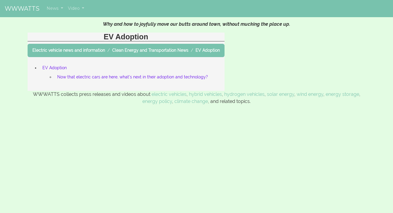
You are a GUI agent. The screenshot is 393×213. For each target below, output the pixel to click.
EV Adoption (207, 50)
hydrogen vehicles (244, 94)
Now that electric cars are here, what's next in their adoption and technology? (132, 77)
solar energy (280, 94)
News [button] (53, 8)
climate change (191, 101)
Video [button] (74, 8)
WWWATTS (22, 8)
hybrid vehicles (205, 94)
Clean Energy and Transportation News (150, 50)
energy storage (342, 94)
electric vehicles (169, 94)
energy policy (157, 101)
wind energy (310, 94)
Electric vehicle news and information (68, 50)
